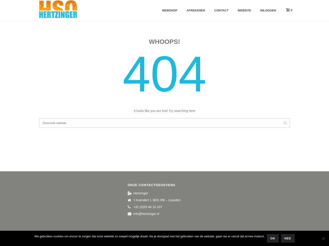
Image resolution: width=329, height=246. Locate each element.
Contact (221, 10)
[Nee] (323, 238)
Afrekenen (195, 10)
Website (244, 10)
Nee (287, 238)
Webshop (169, 10)
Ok (272, 238)
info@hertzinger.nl (146, 214)
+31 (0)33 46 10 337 (147, 207)
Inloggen (268, 10)
